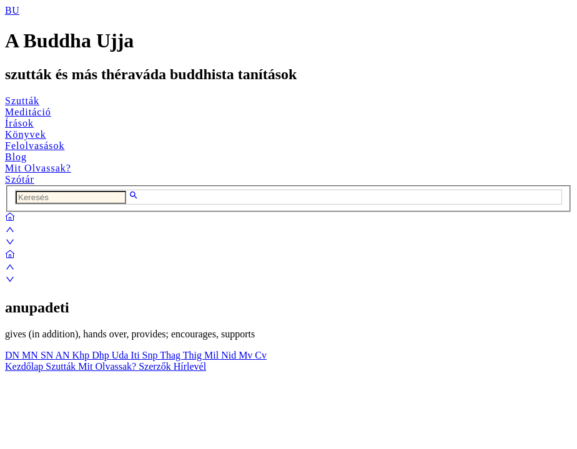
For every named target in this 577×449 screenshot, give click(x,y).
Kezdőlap (25, 366)
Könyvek (25, 134)
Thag (171, 355)
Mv (247, 355)
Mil (212, 355)
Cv (261, 355)
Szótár (19, 179)
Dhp (102, 355)
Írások (19, 123)
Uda (121, 355)
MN (31, 355)
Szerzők (156, 366)
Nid (230, 355)
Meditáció (28, 112)
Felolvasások (35, 145)
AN (63, 355)
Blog (16, 157)
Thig (193, 355)
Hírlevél (190, 366)
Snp (151, 355)
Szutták (22, 100)
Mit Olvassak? (38, 168)
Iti (136, 355)
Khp (82, 355)
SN (48, 355)
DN (13, 355)
